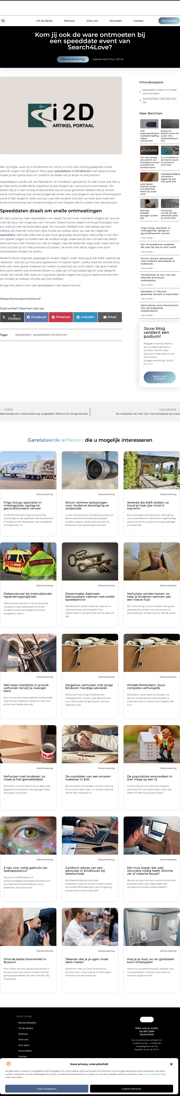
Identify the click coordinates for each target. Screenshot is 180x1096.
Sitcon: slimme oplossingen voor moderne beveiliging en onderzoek (158, 261)
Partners (69, 20)
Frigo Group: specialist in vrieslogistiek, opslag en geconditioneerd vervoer (155, 231)
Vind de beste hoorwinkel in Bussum (25, 960)
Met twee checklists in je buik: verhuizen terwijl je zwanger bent (26, 688)
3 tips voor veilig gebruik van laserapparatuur (26, 869)
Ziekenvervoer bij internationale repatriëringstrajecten (28, 595)
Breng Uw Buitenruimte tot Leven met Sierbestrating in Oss (170, 136)
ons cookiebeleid (152, 1074)
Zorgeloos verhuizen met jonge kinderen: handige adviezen (89, 686)
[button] (171, 1064)
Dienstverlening (73, 59)
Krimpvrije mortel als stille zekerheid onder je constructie (169, 214)
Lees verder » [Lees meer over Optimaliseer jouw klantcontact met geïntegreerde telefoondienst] (147, 315)
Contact (139, 20)
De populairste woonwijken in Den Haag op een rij (149, 778)
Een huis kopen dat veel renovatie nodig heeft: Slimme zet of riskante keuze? (150, 870)
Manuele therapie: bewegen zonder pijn (149, 214)
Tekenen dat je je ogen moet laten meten (86, 960)
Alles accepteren (47, 1088)
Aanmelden (25, 1050)
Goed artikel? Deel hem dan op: (160, 100)
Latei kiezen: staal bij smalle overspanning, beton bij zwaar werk (148, 189)
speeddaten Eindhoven (50, 334)
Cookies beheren (131, 1088)
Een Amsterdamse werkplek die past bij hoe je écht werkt (158, 245)
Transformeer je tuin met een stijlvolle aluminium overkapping (158, 277)
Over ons (92, 20)
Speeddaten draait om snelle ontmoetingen (159, 91)
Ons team (116, 20)
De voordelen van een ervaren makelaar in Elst (88, 778)
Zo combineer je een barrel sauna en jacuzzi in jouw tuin (169, 161)
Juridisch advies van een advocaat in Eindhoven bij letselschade (85, 870)
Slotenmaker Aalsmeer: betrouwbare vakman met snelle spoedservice (89, 596)
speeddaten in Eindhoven (72, 171)
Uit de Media (44, 20)
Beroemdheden (27, 1022)
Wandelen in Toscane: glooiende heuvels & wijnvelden (160, 293)
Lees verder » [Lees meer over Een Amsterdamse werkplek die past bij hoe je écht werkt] (147, 251)
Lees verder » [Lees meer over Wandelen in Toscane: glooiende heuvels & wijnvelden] (147, 298)
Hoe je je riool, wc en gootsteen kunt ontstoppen (150, 960)
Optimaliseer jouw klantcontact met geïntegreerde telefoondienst (160, 308)
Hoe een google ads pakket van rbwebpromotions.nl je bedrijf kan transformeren (151, 162)
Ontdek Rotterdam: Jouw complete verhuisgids (146, 686)
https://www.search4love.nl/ (20, 298)
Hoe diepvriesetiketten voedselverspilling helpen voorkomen (149, 136)
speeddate (7, 235)
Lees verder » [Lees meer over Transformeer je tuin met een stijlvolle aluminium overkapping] (147, 284)
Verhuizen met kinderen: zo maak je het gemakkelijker (24, 778)
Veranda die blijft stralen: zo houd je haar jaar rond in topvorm (148, 505)
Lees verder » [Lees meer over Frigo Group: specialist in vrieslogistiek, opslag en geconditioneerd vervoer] (147, 237)
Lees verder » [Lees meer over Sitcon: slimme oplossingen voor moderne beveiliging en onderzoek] (147, 268)
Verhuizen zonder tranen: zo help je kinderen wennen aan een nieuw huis (149, 596)
